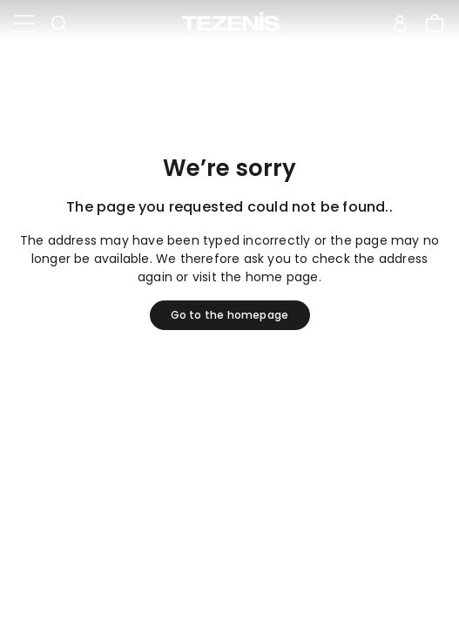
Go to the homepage (230, 314)
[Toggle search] (59, 24)
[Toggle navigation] (24, 24)
